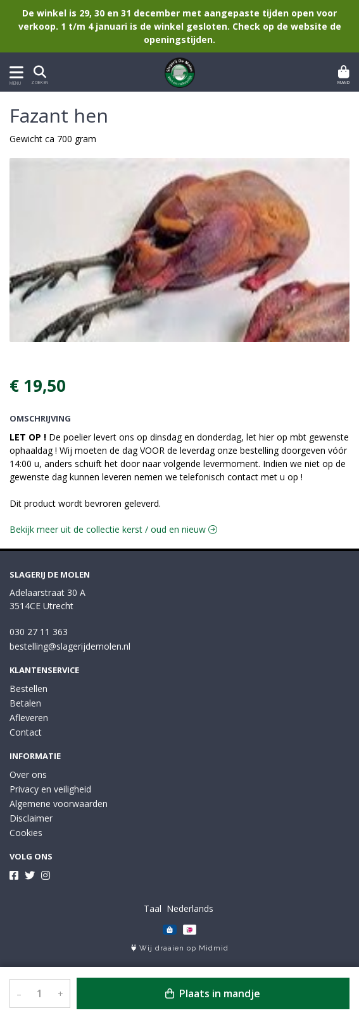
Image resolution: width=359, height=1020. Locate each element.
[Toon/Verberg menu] (14, 72)
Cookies (25, 833)
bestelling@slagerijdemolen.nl (69, 646)
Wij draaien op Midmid (180, 948)
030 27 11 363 (38, 632)
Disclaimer (31, 818)
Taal (152, 908)
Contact (25, 732)
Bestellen (28, 689)
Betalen (25, 703)
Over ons (28, 774)
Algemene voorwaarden (58, 804)
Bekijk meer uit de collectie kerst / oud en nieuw (113, 529)
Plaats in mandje (212, 993)
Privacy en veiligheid (50, 789)
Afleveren (28, 718)
